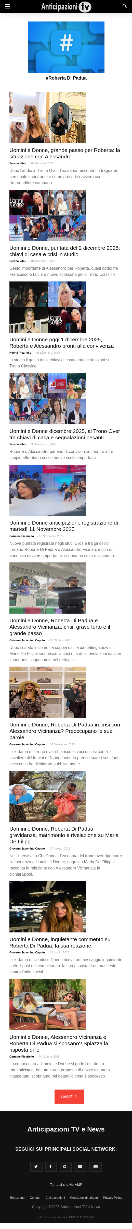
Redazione (17, 1198)
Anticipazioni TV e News (66, 1129)
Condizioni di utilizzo (84, 1198)
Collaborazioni (55, 1198)
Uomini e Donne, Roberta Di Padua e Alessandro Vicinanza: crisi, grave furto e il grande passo (59, 626)
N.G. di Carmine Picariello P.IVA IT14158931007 (66, 1217)
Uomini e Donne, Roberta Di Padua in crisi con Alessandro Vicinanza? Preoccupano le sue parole (64, 731)
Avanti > (69, 1096)
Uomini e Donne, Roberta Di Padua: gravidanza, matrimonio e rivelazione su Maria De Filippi (63, 835)
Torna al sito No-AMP (66, 1185)
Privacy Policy (112, 1198)
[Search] (123, 6)
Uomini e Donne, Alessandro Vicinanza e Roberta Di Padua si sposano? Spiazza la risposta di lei (58, 1043)
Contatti (35, 1198)
